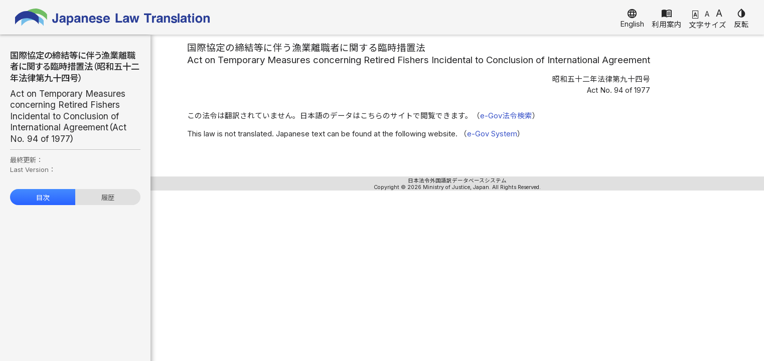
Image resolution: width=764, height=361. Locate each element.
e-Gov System (492, 133)
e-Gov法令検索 (506, 115)
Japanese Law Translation (113, 17)
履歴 (107, 198)
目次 (42, 198)
